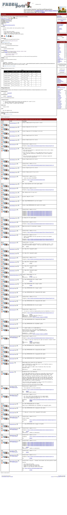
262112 (30, 469)
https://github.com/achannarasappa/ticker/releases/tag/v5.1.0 (40, 172)
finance (5, 18)
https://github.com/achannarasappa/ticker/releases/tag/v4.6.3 (40, 272)
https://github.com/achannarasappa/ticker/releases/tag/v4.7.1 (40, 251)
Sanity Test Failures (60, 81)
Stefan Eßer (11, 383)
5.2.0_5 (2, 18)
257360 (30, 506)
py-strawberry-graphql (60, 61)
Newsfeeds (59, 82)
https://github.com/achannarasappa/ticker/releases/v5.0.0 (39, 220)
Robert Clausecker (12, 148)
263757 (30, 451)
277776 (30, 291)
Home (58, 78)
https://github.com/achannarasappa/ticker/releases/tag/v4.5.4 (40, 415)
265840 (30, 428)
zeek (58, 53)
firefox (59, 49)
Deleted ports (59, 80)
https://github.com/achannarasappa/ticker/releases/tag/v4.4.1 (40, 475)
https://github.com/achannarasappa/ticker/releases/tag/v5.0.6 (40, 198)
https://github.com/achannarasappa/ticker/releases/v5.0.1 (39, 221)
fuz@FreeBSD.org (8, 19)
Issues (58, 26)
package (6, 54)
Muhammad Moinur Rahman (14, 289)
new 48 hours (60, 104)
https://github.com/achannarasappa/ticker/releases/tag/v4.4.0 (40, 474)
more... (58, 39)
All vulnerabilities (62, 70)
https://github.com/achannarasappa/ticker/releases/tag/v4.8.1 (40, 234)
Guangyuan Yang (12, 454)
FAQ (58, 27)
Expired (59, 99)
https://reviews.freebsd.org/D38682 (40, 334)
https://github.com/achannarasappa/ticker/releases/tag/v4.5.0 (42, 467)
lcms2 (58, 45)
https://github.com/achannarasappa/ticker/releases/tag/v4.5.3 (42, 427)
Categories (59, 79)
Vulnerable (59, 98)
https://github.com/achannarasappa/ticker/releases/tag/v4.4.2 (40, 476)
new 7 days (59, 105)
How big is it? (59, 28)
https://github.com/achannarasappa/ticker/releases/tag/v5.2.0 (40, 150)
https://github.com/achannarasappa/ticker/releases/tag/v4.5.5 (40, 357)
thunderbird (59, 52)
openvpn (59, 47)
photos (43, 12)
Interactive (59, 102)
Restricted (59, 96)
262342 (27, 462)
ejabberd (59, 48)
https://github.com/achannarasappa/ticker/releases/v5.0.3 (39, 223)
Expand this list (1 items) (8, 118)
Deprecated (59, 92)
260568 (27, 480)
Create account (59, 16)
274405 (30, 301)
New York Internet (60, 19)
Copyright (52, 513)
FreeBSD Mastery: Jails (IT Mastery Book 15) (46, 10)
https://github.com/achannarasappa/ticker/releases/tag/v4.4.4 (40, 478)
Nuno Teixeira (12, 421)
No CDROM (59, 97)
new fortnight (60, 106)
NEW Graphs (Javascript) (61, 87)
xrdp (58, 55)
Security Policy (59, 29)
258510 (27, 486)
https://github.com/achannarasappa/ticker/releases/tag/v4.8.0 (40, 243)
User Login (59, 15)
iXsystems (63, 19)
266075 (27, 417)
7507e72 (7, 22)
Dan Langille (58, 513)
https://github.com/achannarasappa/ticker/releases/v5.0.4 (39, 224)
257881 (30, 493)
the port (5, 52)
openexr (59, 54)
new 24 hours (60, 103)
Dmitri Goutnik (12, 308)
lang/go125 (9, 96)
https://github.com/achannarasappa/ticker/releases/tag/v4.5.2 (42, 449)
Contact (58, 31)
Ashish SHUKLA (12, 262)
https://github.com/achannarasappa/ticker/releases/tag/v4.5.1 (40, 460)
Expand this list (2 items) (9, 69)
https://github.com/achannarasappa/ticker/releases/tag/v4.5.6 (40, 329)
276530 (30, 296)
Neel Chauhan (12, 411)
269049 (30, 361)
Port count (59, 90)
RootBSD (62, 20)
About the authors (60, 25)
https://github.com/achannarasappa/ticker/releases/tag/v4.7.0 (40, 250)
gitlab (58, 46)
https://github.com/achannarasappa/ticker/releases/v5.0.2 (39, 222)
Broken (59, 91)
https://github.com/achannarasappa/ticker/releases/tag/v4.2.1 (40, 490)
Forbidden (59, 95)
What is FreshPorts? (60, 24)
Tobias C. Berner (12, 445)
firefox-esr (59, 57)
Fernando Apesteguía (13, 355)
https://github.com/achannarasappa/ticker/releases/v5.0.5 (39, 225)
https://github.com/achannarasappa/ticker (9, 25)
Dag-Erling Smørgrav (13, 127)
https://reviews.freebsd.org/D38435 (40, 353)
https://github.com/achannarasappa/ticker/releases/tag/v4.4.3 (40, 477)
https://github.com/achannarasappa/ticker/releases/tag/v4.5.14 (40, 314)
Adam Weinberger (12, 131)
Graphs (58, 86)
